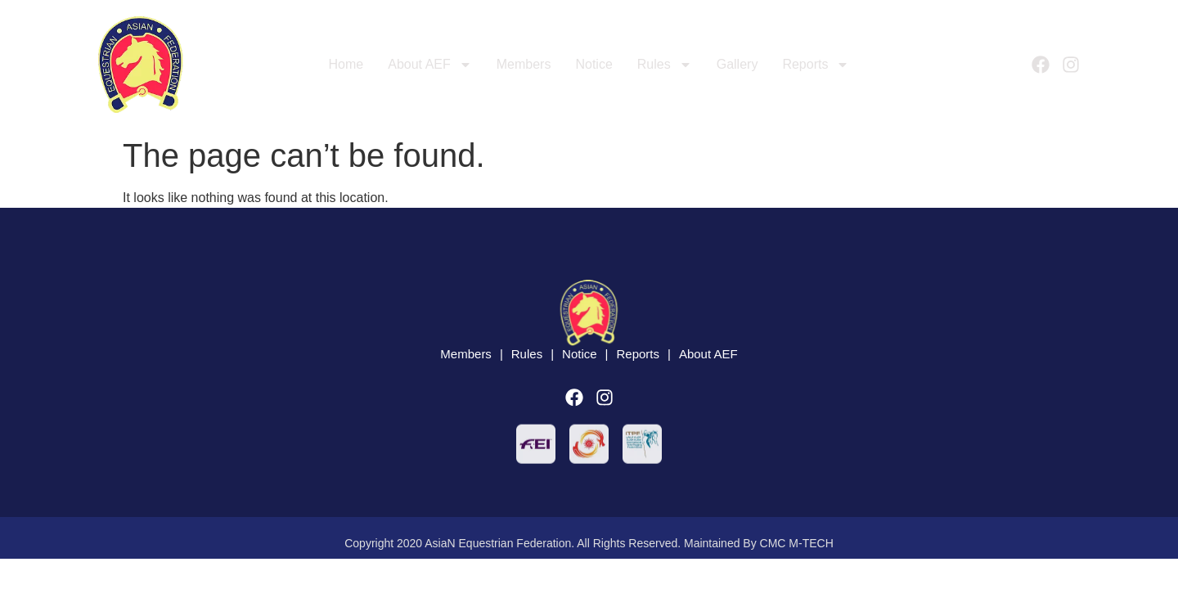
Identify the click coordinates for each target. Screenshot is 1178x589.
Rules (664, 64)
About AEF (430, 64)
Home (346, 64)
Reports (815, 64)
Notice (593, 64)
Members (524, 64)
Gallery (737, 64)
